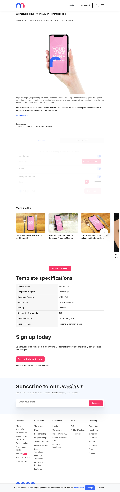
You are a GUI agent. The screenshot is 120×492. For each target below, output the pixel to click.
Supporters (93, 445)
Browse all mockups (60, 268)
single (29, 98)
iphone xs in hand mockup (81, 100)
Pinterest (93, 437)
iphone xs (53, 98)
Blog (91, 449)
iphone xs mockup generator (84, 98)
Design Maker (22, 443)
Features (38, 469)
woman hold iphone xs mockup (42, 102)
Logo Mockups (40, 437)
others (23, 98)
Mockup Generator (20, 427)
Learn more (79, 488)
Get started (85, 5)
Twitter (92, 441)
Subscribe (96, 403)
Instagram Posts (41, 445)
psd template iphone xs (61, 100)
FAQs (73, 426)
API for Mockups (78, 430)
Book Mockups (40, 434)
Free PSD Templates (38, 457)
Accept (90, 488)
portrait (36, 98)
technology (29, 20)
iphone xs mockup (65, 98)
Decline (101, 488)
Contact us (93, 426)
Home (18, 20)
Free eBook (76, 434)
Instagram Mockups (38, 463)
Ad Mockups (21, 432)
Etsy (36, 430)
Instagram (93, 434)
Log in (71, 5)
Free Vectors (21, 461)
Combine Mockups (56, 445)
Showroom (39, 426)
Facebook (93, 430)
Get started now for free (30, 359)
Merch (21, 453)
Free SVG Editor (23, 457)
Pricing (92, 453)
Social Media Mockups (21, 438)
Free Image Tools (21, 448)
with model (44, 98)
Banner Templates (38, 450)
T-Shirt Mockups (41, 441)
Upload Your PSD (59, 434)
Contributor (57, 430)
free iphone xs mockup (42, 100)
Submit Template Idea (59, 439)
